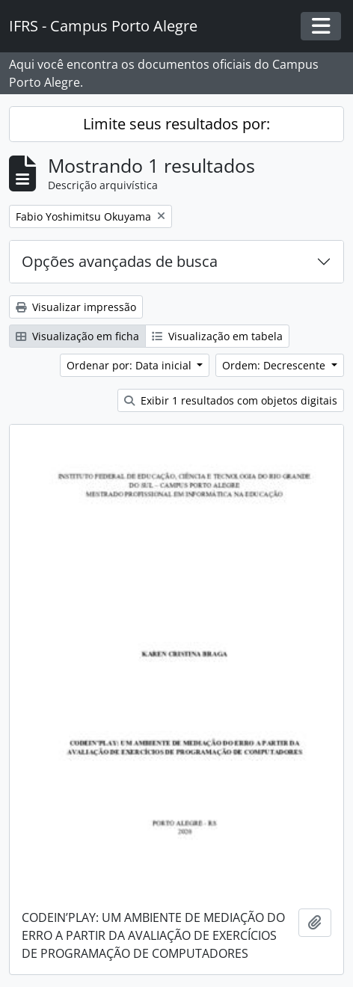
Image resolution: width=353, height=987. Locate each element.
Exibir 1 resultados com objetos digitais (230, 400)
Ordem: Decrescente (275, 365)
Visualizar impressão (76, 307)
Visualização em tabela (217, 336)
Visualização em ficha (77, 336)
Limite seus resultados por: (176, 124)
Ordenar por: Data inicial (130, 365)
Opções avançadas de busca (120, 261)
